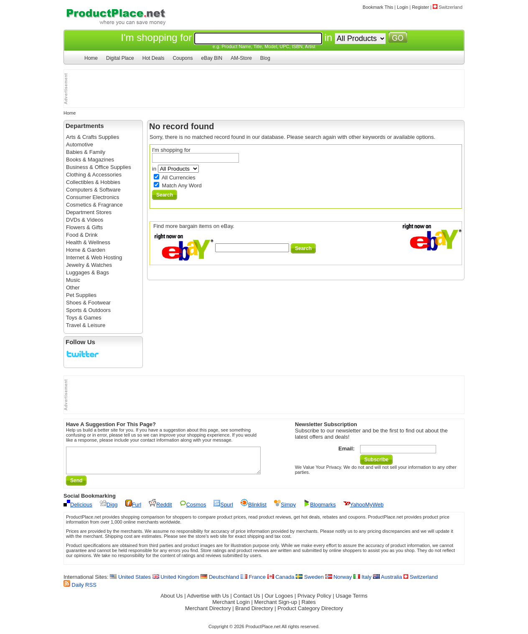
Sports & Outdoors (88, 310)
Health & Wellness (88, 242)
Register (420, 7)
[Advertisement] (105, 88)
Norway (338, 582)
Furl (133, 509)
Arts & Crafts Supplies (92, 137)
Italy (362, 582)
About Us (171, 601)
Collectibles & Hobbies (93, 182)
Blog (265, 58)
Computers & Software (93, 190)
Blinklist (254, 509)
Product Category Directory (310, 613)
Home (91, 58)
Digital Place (120, 58)
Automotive (79, 144)
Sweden (310, 582)
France (253, 582)
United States (130, 582)
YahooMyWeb (363, 509)
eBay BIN (211, 58)
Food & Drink (82, 235)
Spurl (223, 509)
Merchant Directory (208, 613)
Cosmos (193, 509)
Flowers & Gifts (84, 227)
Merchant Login (231, 607)
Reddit (160, 509)
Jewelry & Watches (89, 265)
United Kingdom (175, 582)
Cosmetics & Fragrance (94, 205)
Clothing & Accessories (94, 174)
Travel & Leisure (85, 325)
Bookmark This (378, 7)
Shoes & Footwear (88, 302)
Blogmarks (319, 509)
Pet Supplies (81, 295)
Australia (387, 582)
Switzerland (421, 582)
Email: (346, 448)
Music (73, 280)
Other (73, 287)
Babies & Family (85, 152)
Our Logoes (278, 601)
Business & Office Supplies (98, 167)
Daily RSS (79, 590)
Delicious (77, 509)
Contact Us (247, 601)
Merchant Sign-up (275, 607)
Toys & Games (84, 317)
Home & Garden (85, 250)
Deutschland (220, 582)
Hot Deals (153, 58)
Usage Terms (352, 601)
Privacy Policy (314, 601)
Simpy (285, 509)
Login (402, 7)
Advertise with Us (208, 601)
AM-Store (241, 58)
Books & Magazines (90, 159)
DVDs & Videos (84, 220)
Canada (280, 582)
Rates (309, 607)
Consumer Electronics (92, 197)
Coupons (183, 58)
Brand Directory (254, 613)
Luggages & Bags (87, 272)
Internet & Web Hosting (94, 257)
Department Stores (89, 212)
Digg (109, 509)
